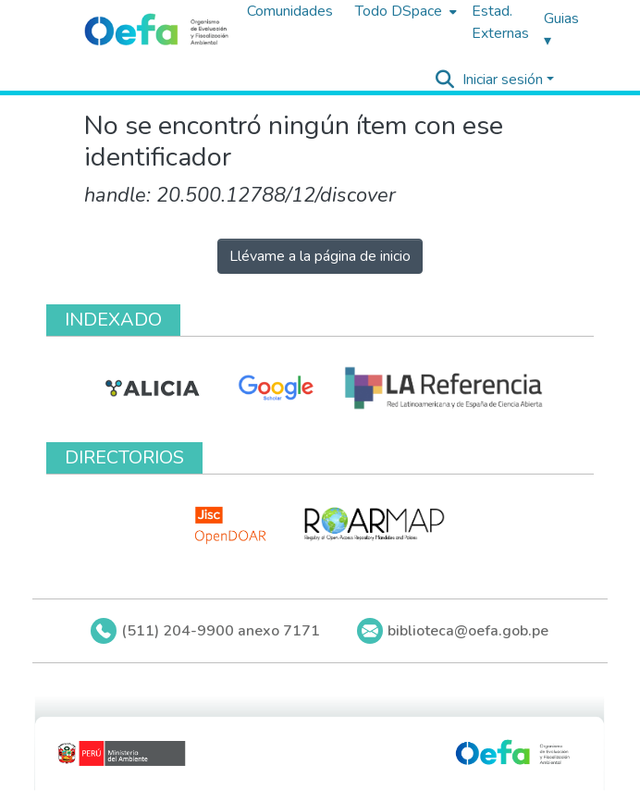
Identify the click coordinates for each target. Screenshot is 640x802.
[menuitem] (404, 11)
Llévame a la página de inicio (320, 256)
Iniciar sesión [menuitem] (502, 79)
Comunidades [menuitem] (290, 11)
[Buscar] (445, 79)
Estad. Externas (500, 22)
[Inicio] (156, 30)
